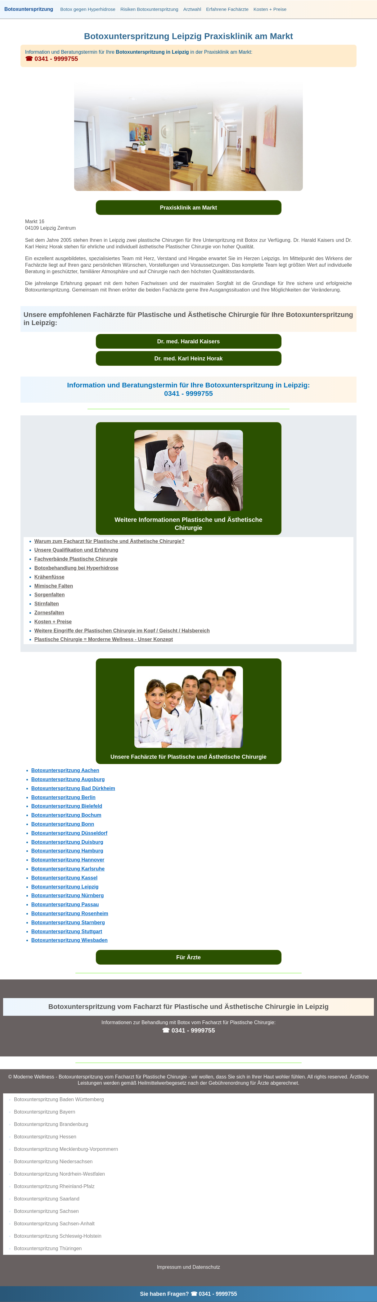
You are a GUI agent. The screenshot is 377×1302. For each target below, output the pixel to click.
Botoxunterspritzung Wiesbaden (69, 940)
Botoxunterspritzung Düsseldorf (69, 833)
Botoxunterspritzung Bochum (66, 815)
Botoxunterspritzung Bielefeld (66, 806)
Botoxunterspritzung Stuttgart (66, 931)
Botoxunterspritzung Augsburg (68, 779)
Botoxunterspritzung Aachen (65, 770)
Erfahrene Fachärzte (227, 9)
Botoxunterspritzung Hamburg (67, 850)
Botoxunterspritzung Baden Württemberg (59, 1099)
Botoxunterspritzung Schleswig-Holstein (57, 1236)
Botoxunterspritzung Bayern (44, 1111)
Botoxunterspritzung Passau (65, 904)
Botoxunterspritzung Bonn (62, 824)
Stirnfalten (46, 603)
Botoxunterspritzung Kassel (64, 877)
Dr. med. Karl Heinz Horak (188, 358)
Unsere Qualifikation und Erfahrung (76, 550)
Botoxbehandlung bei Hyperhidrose (76, 568)
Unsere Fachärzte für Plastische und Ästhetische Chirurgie (188, 713)
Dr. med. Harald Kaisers (188, 341)
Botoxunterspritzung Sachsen (46, 1211)
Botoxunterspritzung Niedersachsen (53, 1161)
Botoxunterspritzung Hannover (68, 859)
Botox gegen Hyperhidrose (87, 9)
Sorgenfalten (49, 594)
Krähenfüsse (49, 577)
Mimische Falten (53, 586)
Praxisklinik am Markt (188, 208)
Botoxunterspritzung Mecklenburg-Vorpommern (66, 1149)
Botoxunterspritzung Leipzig (65, 886)
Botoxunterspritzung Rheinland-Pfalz (54, 1186)
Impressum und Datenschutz (188, 1267)
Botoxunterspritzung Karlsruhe (68, 868)
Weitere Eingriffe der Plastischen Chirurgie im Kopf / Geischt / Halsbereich (122, 630)
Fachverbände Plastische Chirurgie (76, 559)
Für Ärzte (188, 957)
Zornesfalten (49, 612)
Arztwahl (192, 9)
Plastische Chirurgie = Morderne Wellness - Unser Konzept (103, 639)
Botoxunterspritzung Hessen (45, 1136)
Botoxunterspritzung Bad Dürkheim (73, 788)
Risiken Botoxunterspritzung (149, 9)
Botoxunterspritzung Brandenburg (51, 1124)
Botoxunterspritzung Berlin (63, 797)
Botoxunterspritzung (28, 9)
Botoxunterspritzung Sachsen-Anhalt (54, 1223)
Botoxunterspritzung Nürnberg (67, 895)
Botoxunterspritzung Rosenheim (69, 913)
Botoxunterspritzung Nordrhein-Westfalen (59, 1174)
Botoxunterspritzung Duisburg (67, 842)
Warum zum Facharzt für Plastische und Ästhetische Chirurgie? (109, 541)
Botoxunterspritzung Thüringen (48, 1248)
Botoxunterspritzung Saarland (46, 1198)
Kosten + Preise (270, 9)
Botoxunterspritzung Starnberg (68, 922)
